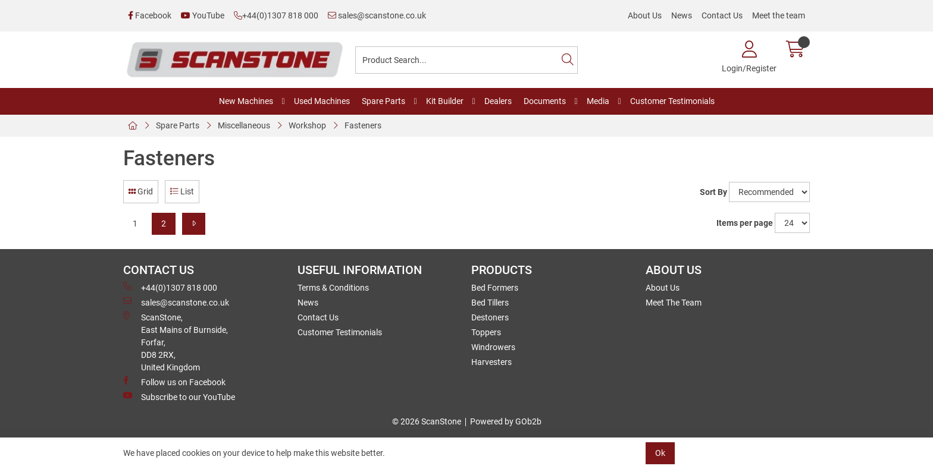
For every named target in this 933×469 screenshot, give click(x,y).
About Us (645, 15)
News (681, 15)
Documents (545, 101)
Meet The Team (674, 302)
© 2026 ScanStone (426, 421)
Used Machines (322, 101)
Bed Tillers (490, 302)
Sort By (713, 192)
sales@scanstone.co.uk (377, 15)
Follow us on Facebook (174, 381)
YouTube (202, 15)
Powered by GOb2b (505, 421)
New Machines (246, 101)
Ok (660, 453)
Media (598, 101)
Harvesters (491, 362)
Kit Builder (445, 101)
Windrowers (493, 347)
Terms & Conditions (333, 287)
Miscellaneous (244, 125)
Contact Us (722, 15)
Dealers (498, 101)
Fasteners (363, 125)
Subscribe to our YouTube (179, 396)
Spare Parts (383, 101)
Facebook (149, 15)
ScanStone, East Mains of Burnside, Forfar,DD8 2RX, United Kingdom (175, 341)
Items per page (744, 223)
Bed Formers (494, 287)
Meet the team (778, 15)
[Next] (193, 224)
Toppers (486, 332)
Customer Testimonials (672, 101)
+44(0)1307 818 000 (276, 15)
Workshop (307, 125)
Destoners (490, 317)
